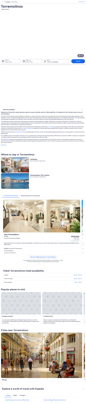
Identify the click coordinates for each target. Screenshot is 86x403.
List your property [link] (7, 373)
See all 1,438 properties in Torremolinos (53, 170)
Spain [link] (7, 2)
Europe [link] (2, 2)
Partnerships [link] (5, 376)
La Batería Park (40, 70)
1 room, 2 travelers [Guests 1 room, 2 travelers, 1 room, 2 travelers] (52, 41)
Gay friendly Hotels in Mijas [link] (51, 297)
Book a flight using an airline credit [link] (73, 376)
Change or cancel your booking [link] (73, 370)
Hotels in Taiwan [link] (27, 370)
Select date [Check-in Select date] (7, 41)
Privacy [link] (46, 368)
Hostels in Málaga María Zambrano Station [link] (55, 290)
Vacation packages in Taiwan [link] (30, 376)
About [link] (4, 368)
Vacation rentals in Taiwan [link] (29, 373)
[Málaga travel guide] (32, 264)
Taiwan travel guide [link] (28, 368)
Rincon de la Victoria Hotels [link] (12, 300)
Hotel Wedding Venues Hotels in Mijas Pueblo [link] (17, 290)
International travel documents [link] (73, 378)
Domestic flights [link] (27, 378)
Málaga (28, 79)
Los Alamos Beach (70, 65)
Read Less (24, 85)
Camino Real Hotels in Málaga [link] (51, 303)
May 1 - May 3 (78, 193)
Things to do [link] (6, 61)
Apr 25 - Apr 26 (78, 185)
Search (79, 40)
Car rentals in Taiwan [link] (28, 381)
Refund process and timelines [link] (72, 373)
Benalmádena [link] (27, 314)
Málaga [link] (4, 314)
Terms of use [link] (47, 373)
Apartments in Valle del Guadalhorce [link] (53, 293)
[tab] (32, 129)
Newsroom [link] (5, 381)
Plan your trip (82, 2)
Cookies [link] (46, 370)
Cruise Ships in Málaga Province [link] (13, 297)
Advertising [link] (5, 378)
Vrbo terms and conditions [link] (51, 376)
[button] (43, 279)
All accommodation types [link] (30, 384)
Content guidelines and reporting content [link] (52, 379)
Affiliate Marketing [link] (7, 384)
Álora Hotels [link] (8, 293)
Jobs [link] (4, 370)
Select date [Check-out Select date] (28, 41)
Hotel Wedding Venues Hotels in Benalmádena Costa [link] (57, 300)
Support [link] (68, 368)
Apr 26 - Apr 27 (78, 189)
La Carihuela (72, 63)
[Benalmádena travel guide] (53, 264)
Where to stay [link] (6, 59)
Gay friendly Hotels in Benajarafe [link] (13, 303)
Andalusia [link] (12, 2)
